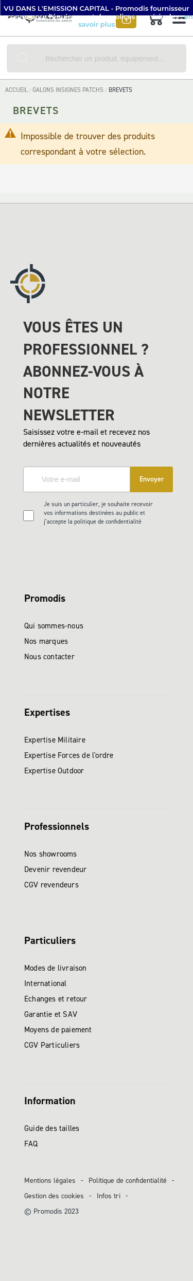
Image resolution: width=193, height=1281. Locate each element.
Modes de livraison (55, 968)
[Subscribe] (151, 479)
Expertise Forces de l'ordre (68, 755)
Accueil (17, 90)
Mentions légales (50, 1180)
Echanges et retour (55, 999)
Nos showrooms (50, 854)
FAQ (31, 1144)
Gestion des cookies (54, 1196)
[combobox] (96, 58)
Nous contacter (49, 657)
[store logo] (42, 20)
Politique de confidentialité (128, 1180)
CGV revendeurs (51, 885)
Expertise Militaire (54, 740)
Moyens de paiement (58, 1030)
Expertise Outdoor (54, 771)
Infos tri (108, 1196)
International (45, 983)
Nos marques (46, 641)
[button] (96, 7)
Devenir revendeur (55, 869)
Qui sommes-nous (53, 626)
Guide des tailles (51, 1128)
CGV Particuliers (52, 1045)
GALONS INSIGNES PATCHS (68, 90)
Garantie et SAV (50, 1014)
